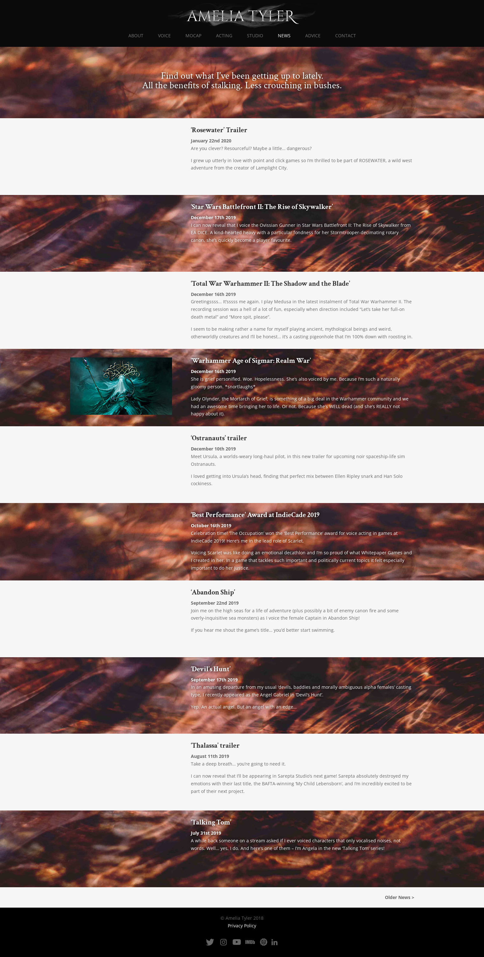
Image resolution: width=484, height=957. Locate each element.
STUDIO (255, 36)
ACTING (224, 36)
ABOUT (135, 36)
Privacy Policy (242, 926)
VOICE (164, 36)
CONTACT (345, 36)
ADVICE (313, 36)
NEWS (284, 36)
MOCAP (193, 36)
